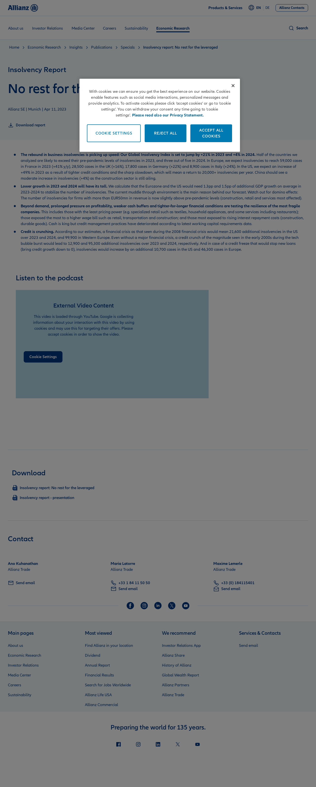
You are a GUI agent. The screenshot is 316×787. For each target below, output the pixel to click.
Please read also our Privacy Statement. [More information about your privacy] (168, 115)
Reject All (165, 133)
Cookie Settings (114, 133)
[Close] (233, 85)
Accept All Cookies (211, 133)
